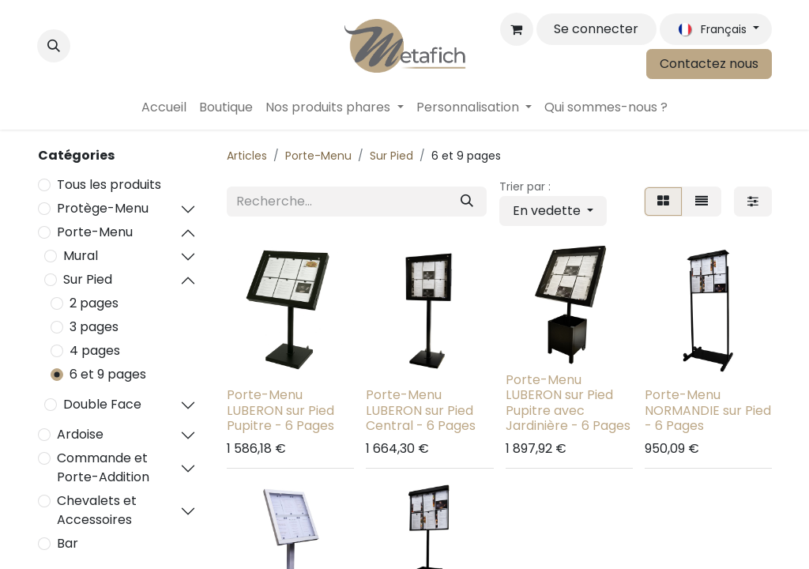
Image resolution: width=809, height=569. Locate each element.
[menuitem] (164, 107)
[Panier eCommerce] (516, 29)
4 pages (95, 350)
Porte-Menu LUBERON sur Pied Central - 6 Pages (421, 410)
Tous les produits (109, 184)
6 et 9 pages (108, 374)
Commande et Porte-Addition (103, 467)
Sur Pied (87, 279)
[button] (53, 45)
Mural (80, 256)
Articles (247, 156)
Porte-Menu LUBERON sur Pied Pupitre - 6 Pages (280, 410)
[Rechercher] (467, 202)
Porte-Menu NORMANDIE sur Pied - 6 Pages (708, 410)
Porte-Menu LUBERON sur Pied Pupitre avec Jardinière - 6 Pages (568, 403)
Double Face (102, 404)
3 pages (94, 327)
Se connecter (596, 29)
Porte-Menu (95, 232)
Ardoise (80, 434)
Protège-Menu (103, 208)
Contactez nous (709, 64)
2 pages (94, 303)
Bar (67, 543)
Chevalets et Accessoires (97, 510)
